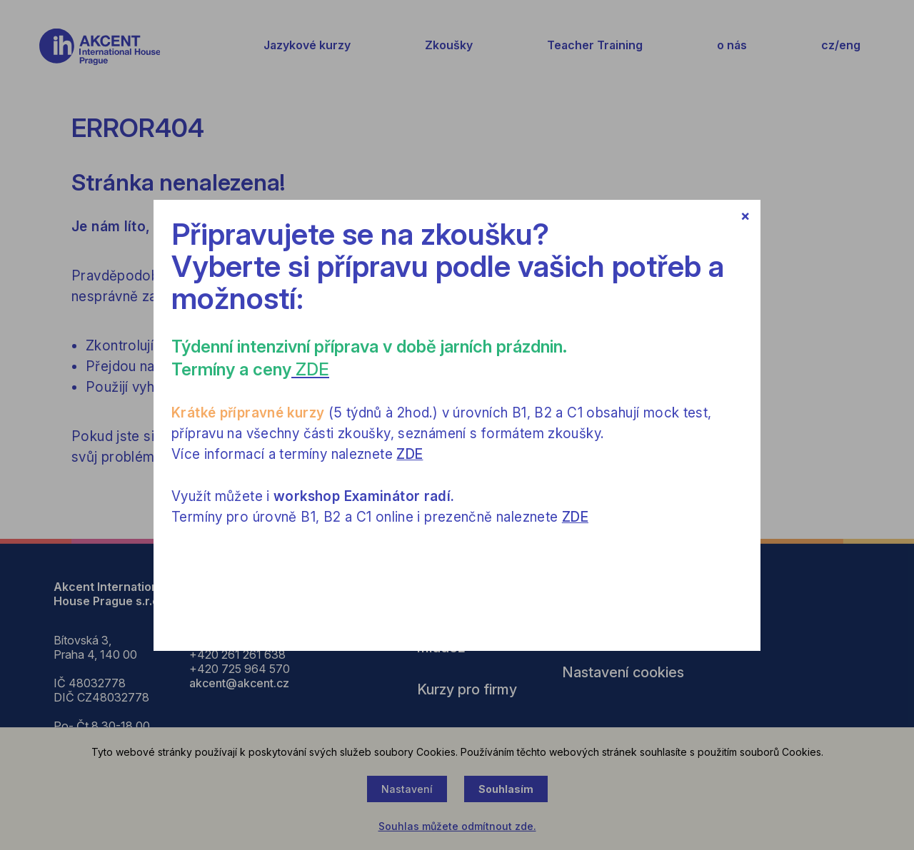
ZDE (409, 454)
